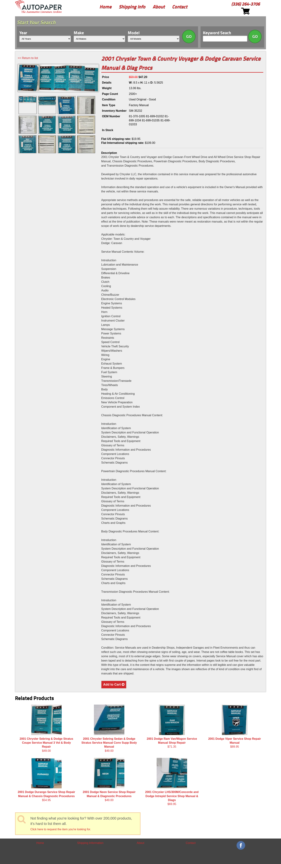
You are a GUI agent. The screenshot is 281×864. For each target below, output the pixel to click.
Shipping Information (90, 842)
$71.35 (172, 726)
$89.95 (234, 726)
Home (105, 6)
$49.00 (46, 728)
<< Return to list (28, 58)
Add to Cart (113, 684)
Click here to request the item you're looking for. (60, 829)
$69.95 (172, 782)
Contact (179, 6)
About (159, 6)
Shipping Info (132, 6)
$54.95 (46, 780)
